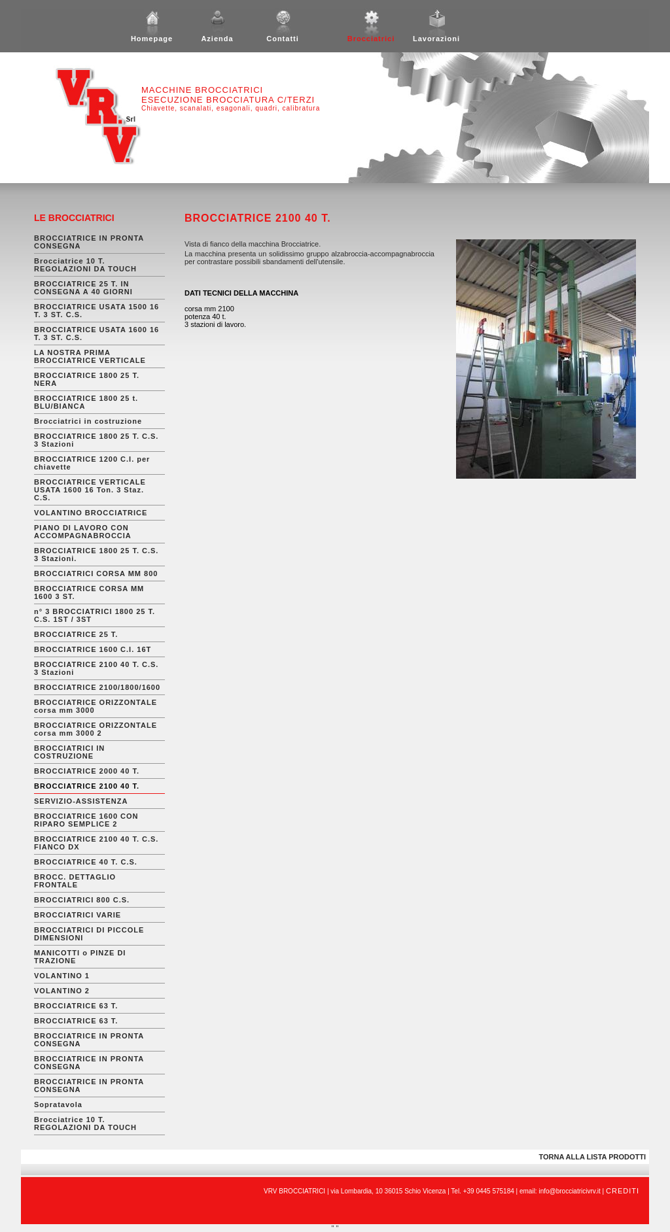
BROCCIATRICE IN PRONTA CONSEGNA (89, 242)
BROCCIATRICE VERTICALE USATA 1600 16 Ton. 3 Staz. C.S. (90, 490)
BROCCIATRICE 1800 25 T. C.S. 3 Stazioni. (96, 554)
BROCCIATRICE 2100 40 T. (86, 786)
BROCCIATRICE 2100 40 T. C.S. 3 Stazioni (96, 668)
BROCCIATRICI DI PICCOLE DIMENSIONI (89, 934)
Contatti (282, 35)
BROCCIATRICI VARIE (77, 915)
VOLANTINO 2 (62, 991)
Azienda (217, 35)
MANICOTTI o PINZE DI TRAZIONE (80, 957)
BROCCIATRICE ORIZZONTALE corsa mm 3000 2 (95, 729)
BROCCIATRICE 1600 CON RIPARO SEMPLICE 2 (86, 820)
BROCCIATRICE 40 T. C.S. (85, 862)
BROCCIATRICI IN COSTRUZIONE (69, 752)
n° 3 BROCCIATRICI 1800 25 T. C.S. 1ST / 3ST (94, 615)
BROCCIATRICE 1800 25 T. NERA (86, 379)
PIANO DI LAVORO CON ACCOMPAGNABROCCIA (83, 531)
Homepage (152, 35)
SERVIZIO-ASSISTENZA (81, 801)
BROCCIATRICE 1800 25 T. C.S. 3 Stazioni (96, 440)
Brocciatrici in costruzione (88, 421)
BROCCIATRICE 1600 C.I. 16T (92, 649)
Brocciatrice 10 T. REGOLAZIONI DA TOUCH (85, 265)
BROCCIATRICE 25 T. (76, 634)
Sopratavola (58, 1104)
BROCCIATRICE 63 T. (76, 1006)
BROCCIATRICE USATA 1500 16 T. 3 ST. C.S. (96, 310)
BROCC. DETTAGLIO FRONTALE (75, 881)
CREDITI (622, 1191)
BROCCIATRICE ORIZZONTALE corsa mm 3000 (95, 706)
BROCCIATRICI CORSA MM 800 (96, 573)
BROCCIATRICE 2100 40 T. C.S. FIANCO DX (96, 843)
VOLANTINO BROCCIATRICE (90, 513)
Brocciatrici (371, 35)
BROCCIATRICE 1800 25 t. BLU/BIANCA (86, 402)
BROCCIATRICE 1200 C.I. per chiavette (92, 463)
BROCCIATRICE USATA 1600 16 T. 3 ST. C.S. (96, 333)
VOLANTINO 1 (62, 976)
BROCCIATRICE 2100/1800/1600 (97, 687)
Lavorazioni (436, 35)
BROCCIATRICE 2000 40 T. (86, 771)
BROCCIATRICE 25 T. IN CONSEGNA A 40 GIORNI (83, 288)
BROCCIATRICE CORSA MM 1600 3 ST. (89, 592)
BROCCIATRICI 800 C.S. (82, 900)
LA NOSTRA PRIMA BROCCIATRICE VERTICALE (90, 356)
